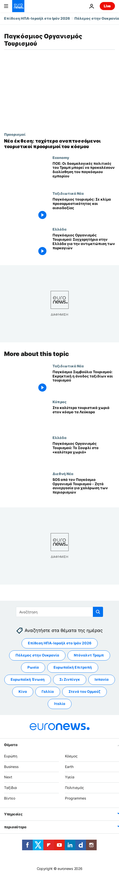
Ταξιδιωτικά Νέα (68, 193)
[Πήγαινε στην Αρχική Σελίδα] (18, 6)
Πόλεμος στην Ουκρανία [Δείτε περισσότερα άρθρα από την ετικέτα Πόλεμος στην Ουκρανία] (37, 655)
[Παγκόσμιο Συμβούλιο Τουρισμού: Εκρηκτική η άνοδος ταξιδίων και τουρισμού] (84, 382)
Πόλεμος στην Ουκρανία (96, 18)
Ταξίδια (10, 787)
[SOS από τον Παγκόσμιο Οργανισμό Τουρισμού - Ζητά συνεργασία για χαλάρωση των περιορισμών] (84, 489)
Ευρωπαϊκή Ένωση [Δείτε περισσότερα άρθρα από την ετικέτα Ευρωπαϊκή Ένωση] (28, 679)
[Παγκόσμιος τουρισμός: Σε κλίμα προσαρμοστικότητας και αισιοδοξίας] (84, 209)
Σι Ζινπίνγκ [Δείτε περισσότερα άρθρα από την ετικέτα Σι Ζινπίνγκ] (69, 679)
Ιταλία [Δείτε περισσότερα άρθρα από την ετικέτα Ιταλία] (59, 703)
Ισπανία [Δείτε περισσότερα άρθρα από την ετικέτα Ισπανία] (102, 679)
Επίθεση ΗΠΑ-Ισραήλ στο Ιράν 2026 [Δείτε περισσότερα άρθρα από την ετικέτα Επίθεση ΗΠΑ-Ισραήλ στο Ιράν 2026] (59, 643)
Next (8, 777)
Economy (61, 157)
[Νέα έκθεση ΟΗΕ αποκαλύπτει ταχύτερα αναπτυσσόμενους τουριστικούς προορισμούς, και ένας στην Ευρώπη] (59, 143)
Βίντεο (9, 798)
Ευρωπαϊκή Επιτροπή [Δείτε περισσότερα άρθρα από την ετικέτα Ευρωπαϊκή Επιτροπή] (73, 667)
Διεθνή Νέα (63, 474)
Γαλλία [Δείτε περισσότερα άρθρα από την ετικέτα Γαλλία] (48, 691)
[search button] (98, 612)
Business (11, 766)
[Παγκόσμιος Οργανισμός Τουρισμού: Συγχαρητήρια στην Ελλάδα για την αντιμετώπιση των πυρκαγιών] (84, 245)
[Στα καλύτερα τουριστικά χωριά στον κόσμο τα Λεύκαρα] (84, 417)
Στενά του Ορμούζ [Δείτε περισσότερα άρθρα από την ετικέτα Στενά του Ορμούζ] (84, 691)
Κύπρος (59, 402)
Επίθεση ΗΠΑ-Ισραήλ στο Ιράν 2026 (37, 18)
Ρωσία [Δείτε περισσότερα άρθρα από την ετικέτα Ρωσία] (33, 667)
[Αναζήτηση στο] (59, 612)
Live (107, 6)
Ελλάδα (59, 229)
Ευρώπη (10, 756)
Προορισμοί (14, 134)
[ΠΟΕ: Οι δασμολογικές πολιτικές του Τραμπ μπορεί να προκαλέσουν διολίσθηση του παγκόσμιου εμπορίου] (84, 173)
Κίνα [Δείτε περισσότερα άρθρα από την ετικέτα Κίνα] (23, 691)
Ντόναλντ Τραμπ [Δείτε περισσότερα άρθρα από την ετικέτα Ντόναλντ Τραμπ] (89, 655)
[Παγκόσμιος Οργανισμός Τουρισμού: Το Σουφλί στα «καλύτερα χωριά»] (84, 453)
